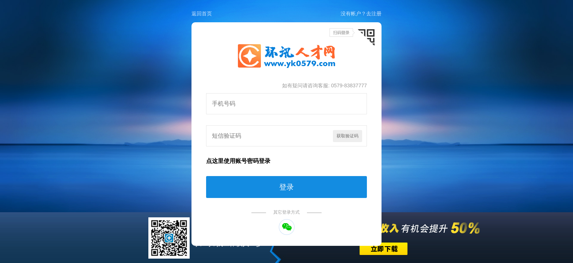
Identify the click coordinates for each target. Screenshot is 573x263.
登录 (286, 187)
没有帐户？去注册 (361, 13)
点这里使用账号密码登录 (238, 161)
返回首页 (201, 13)
